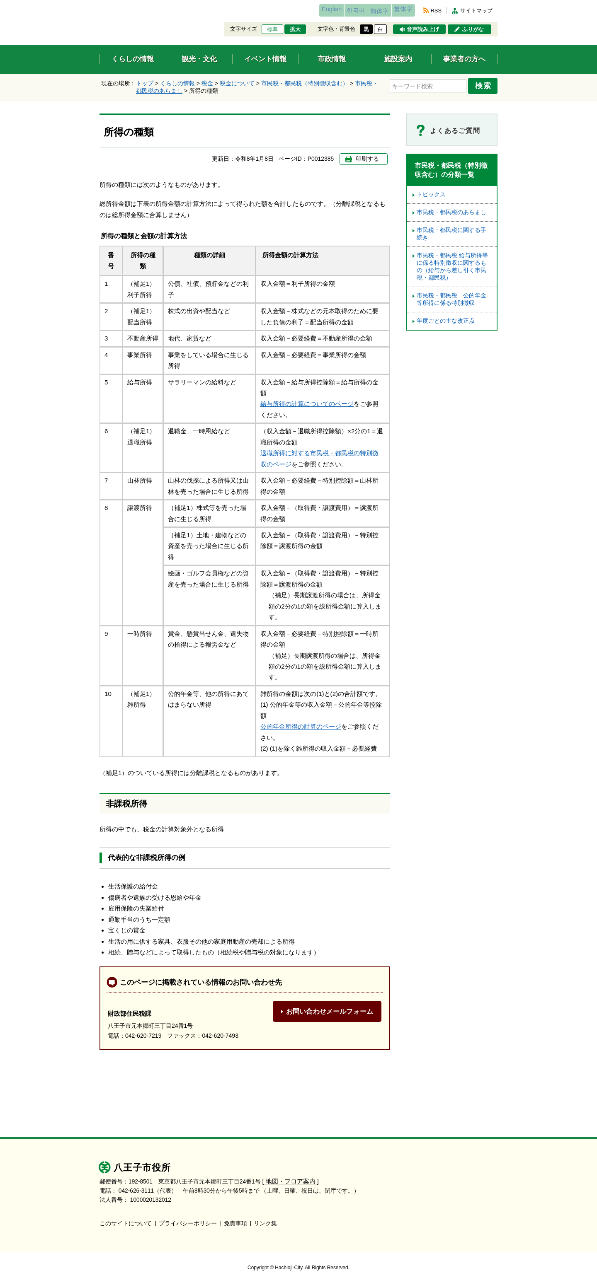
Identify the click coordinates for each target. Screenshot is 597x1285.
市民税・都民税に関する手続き (451, 234)
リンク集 (265, 1223)
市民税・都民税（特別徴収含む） (304, 83)
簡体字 (366, 11)
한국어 (333, 10)
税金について (237, 83)
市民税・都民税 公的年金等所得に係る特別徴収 (451, 299)
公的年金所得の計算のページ (300, 726)
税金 (207, 83)
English (300, 10)
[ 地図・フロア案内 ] (288, 1181)
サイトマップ (476, 10)
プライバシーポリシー (188, 1223)
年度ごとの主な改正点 (446, 321)
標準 (272, 29)
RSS (436, 10)
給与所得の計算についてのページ (307, 403)
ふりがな (473, 29)
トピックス (431, 194)
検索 (486, 84)
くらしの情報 (177, 83)
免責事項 (235, 1223)
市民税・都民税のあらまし (451, 212)
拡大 (295, 29)
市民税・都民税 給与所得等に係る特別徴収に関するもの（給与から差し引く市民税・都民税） (452, 266)
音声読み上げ (423, 29)
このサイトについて (126, 1223)
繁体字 (399, 10)
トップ (144, 83)
